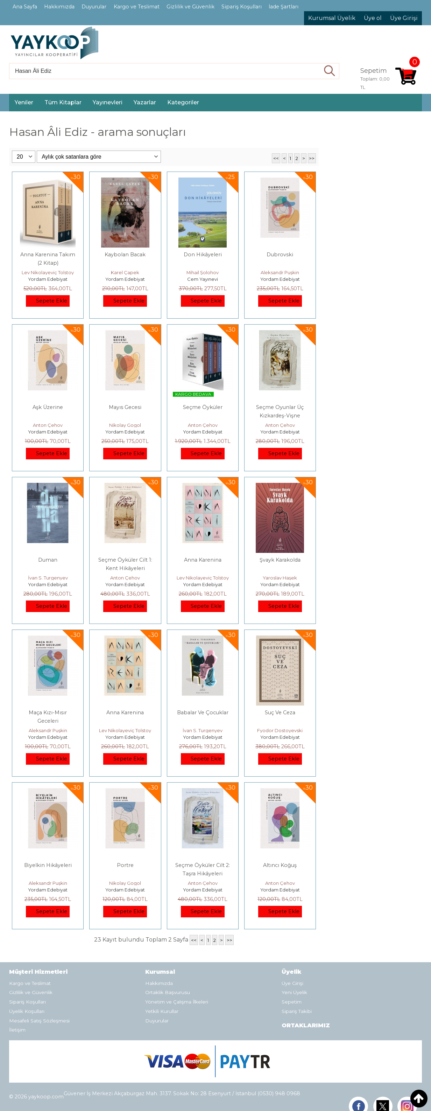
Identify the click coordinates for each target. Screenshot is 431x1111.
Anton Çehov (48, 425)
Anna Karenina (202, 560)
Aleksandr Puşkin (280, 272)
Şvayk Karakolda (280, 560)
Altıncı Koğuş (280, 865)
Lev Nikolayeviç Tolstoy (48, 272)
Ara (329, 71)
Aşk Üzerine (48, 407)
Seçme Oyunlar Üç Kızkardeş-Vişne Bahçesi (280, 415)
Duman (47, 560)
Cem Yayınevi (202, 279)
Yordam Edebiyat (48, 279)
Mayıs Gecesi (125, 407)
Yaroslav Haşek (280, 578)
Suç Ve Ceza (280, 712)
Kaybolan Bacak (125, 254)
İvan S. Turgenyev (48, 578)
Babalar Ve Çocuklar (202, 712)
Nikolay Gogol (125, 425)
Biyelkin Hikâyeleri (48, 865)
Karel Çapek (125, 272)
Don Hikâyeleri (203, 254)
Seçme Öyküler (202, 407)
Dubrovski (280, 254)
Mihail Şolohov (202, 272)
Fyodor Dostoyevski (280, 730)
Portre (125, 865)
